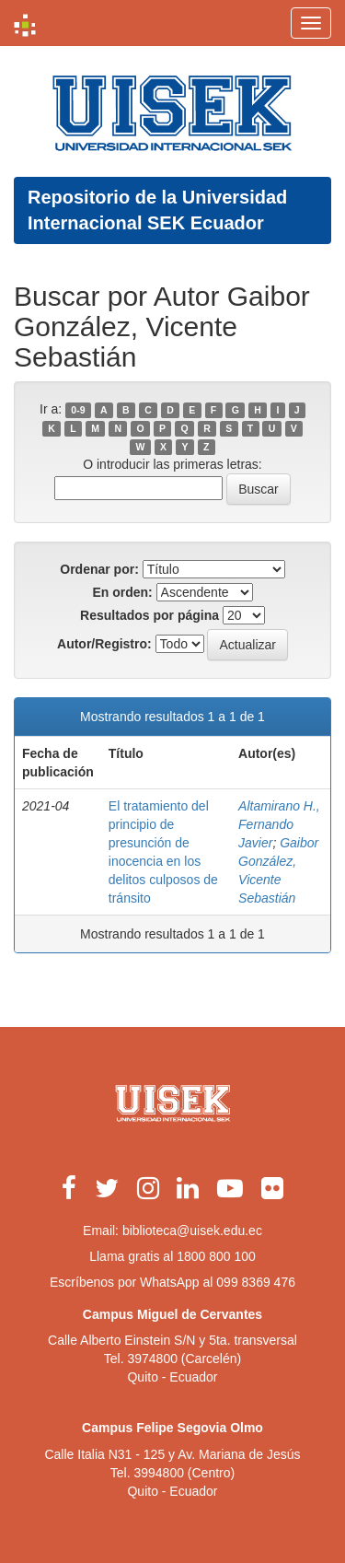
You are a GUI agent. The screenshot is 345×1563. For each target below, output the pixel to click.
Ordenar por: (99, 569)
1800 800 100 (216, 1256)
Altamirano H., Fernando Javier (279, 824)
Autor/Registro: (104, 643)
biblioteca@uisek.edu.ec (192, 1230)
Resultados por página (149, 615)
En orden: (122, 592)
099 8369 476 (255, 1282)
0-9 (78, 409)
